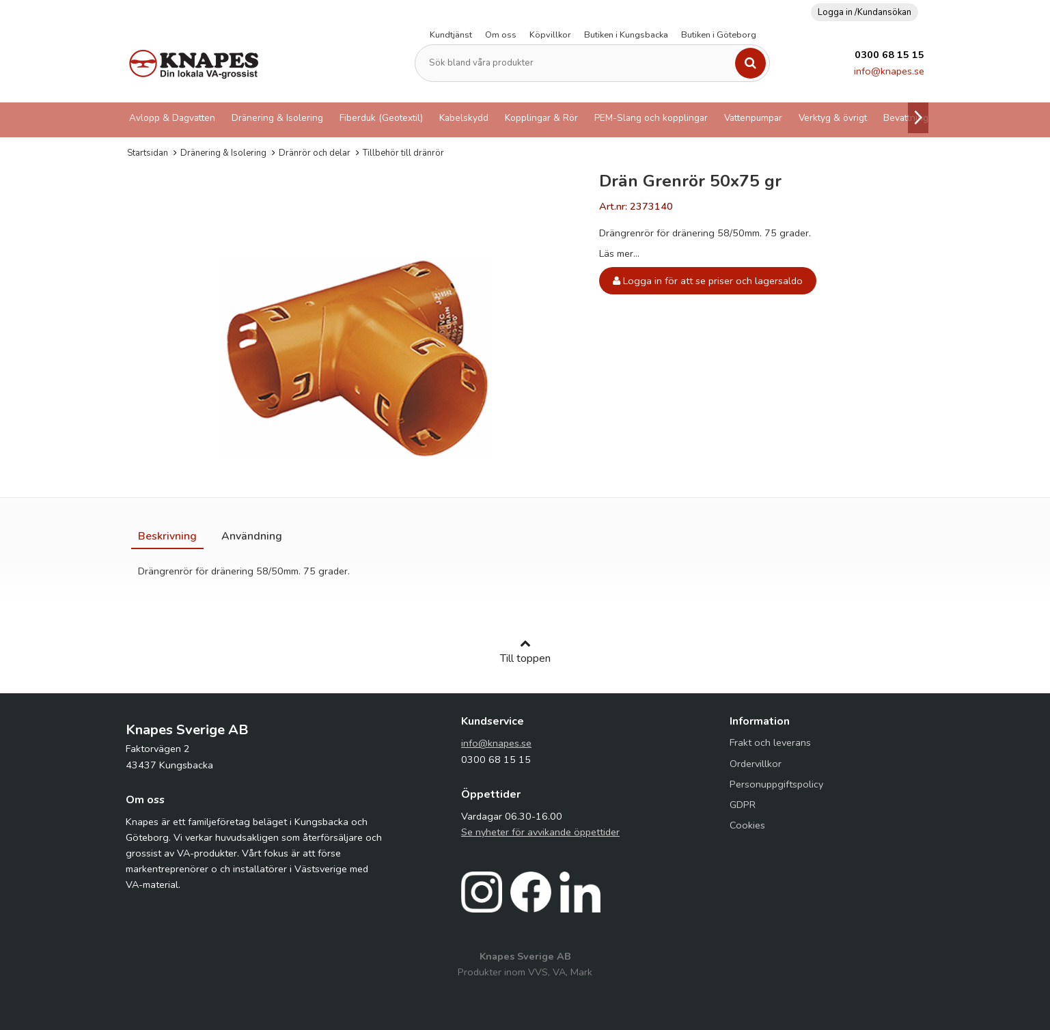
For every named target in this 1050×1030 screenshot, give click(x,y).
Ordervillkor (756, 763)
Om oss (500, 35)
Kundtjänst (451, 35)
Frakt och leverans (770, 742)
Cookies (747, 825)
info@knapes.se (889, 71)
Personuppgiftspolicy (776, 784)
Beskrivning (167, 536)
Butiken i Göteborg (718, 35)
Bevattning (905, 117)
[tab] (167, 536)
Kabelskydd (463, 117)
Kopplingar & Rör (541, 117)
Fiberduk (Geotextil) (381, 117)
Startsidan (147, 153)
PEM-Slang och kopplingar (651, 117)
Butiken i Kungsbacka (626, 35)
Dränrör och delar (314, 153)
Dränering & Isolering (277, 117)
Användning (251, 536)
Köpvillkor (550, 35)
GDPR (743, 804)
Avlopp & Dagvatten (172, 117)
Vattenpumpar (753, 117)
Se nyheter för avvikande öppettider (540, 832)
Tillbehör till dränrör (403, 153)
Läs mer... (619, 253)
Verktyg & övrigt (833, 117)
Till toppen (525, 651)
